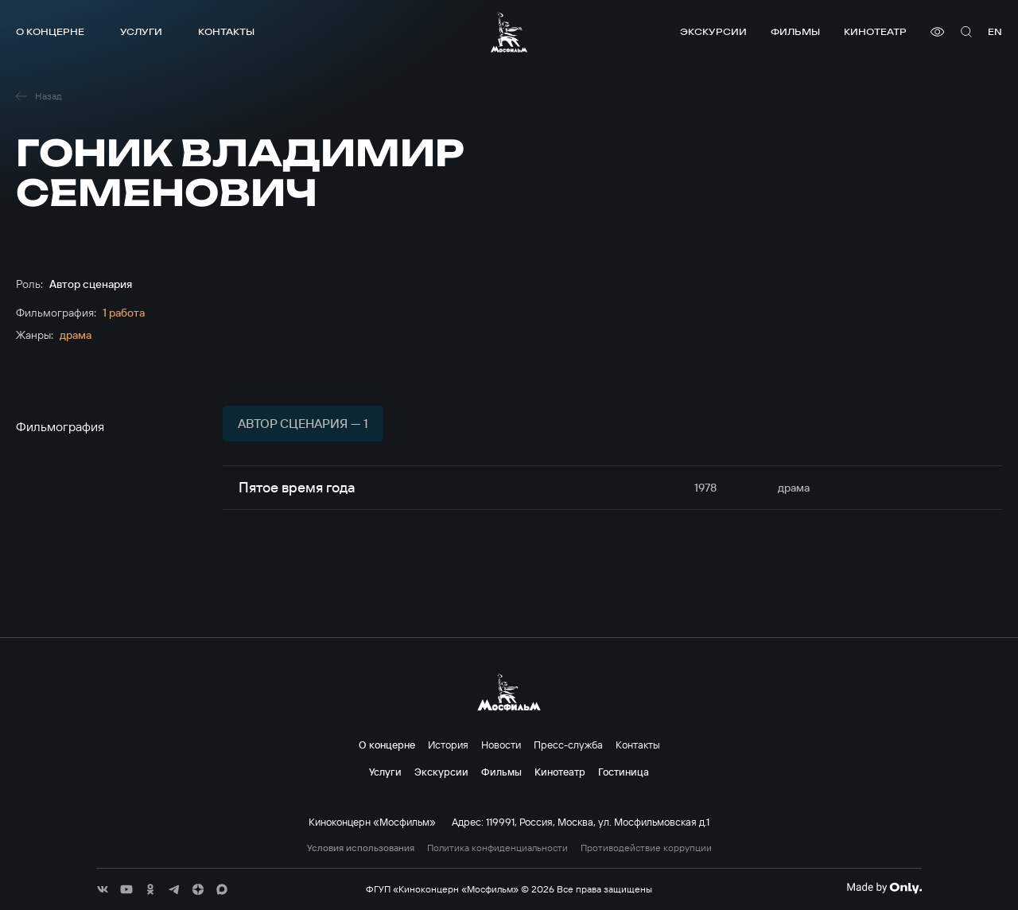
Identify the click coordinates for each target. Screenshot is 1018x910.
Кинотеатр (875, 31)
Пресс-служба (568, 744)
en (995, 31)
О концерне (50, 31)
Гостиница (623, 771)
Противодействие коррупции (646, 848)
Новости (501, 744)
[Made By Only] (884, 887)
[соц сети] (102, 889)
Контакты (226, 31)
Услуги (141, 31)
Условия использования (360, 848)
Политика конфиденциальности (497, 848)
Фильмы (795, 31)
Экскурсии (713, 31)
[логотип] (509, 32)
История (448, 744)
